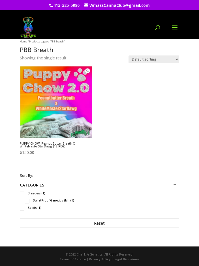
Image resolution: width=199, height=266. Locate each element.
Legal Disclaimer (126, 259)
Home (23, 41)
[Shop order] (154, 59)
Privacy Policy (99, 259)
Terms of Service (73, 259)
